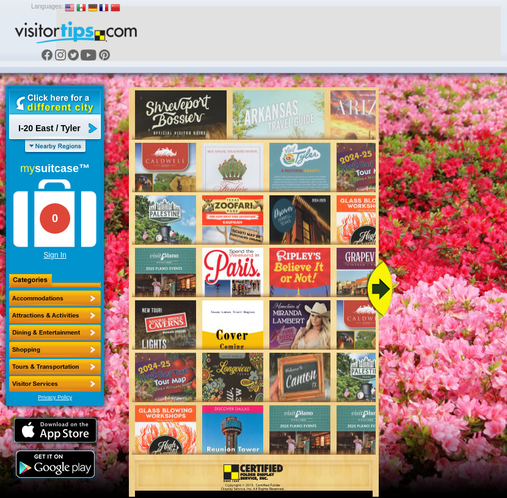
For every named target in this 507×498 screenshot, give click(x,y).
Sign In (54, 255)
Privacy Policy (55, 397)
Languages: (47, 6)
